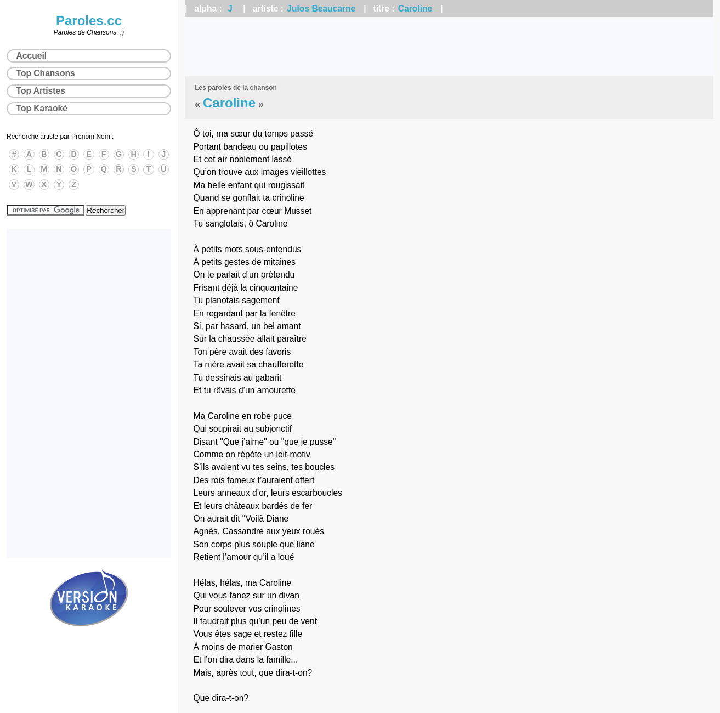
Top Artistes (40, 90)
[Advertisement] (449, 46)
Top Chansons (45, 73)
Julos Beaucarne (321, 8)
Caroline (415, 8)
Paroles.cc (89, 20)
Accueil (31, 55)
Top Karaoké (41, 108)
